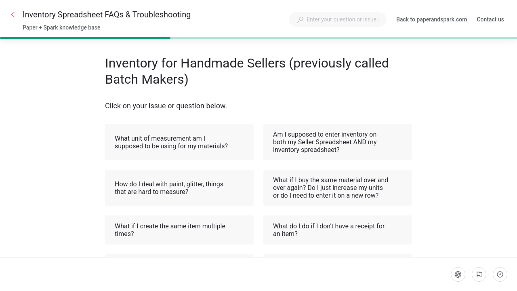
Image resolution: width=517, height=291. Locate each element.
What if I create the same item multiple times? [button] (180, 230)
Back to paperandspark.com (431, 20)
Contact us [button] (490, 19)
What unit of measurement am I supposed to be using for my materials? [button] (180, 142)
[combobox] (338, 19)
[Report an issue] (479, 274)
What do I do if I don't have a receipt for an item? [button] (338, 230)
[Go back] (13, 14)
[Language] (458, 274)
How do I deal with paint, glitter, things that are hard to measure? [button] (180, 188)
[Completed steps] (500, 274)
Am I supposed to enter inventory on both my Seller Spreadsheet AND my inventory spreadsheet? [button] (338, 142)
